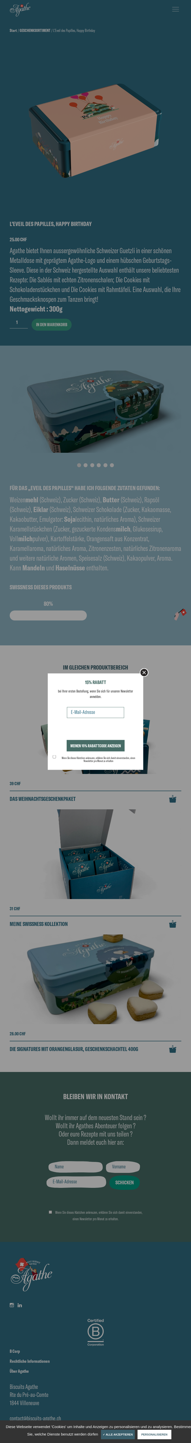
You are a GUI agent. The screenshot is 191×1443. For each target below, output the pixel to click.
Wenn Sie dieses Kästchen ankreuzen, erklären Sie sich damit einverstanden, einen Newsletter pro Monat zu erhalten (98, 759)
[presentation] (90, 730)
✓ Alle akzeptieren (118, 1434)
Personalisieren (154, 1434)
